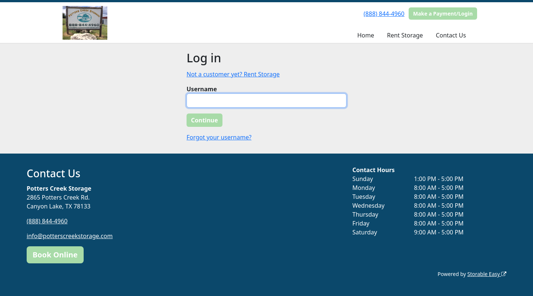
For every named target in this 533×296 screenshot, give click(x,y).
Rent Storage (405, 35)
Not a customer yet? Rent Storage (233, 74)
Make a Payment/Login (443, 13)
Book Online (55, 255)
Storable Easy (486, 273)
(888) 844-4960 (383, 14)
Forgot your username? (219, 137)
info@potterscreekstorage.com (70, 236)
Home (365, 35)
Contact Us (451, 35)
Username (202, 89)
